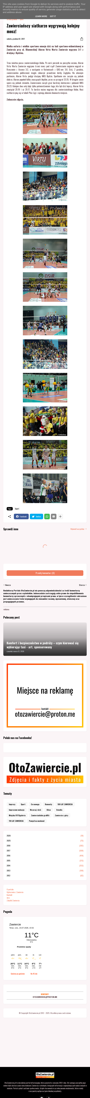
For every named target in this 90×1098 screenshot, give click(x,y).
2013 (45, 870)
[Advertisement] (45, 1041)
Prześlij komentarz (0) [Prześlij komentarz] (45, 573)
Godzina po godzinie (18, 973)
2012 (45, 875)
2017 (45, 850)
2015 (45, 860)
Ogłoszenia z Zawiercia (15, 892)
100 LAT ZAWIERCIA (65, 804)
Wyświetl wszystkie (77, 529)
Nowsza (8, 585)
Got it (53, 16)
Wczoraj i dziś (35, 809)
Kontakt (9, 894)
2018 (45, 845)
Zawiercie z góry (61, 815)
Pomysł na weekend (36, 820)
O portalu (10, 889)
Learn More (41, 16)
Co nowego (35, 804)
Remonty (48, 804)
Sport (22, 19)
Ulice (49, 809)
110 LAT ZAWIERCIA (16, 820)
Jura (8, 897)
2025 (45, 840)
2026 (45, 835)
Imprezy (12, 804)
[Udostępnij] (80, 38)
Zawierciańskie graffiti (40, 815)
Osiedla (59, 809)
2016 (45, 855)
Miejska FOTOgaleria (17, 815)
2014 (45, 865)
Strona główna (12, 19)
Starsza (82, 585)
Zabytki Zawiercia (13, 900)
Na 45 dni (34, 973)
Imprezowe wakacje (16, 809)
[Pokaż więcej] (60, 516)
